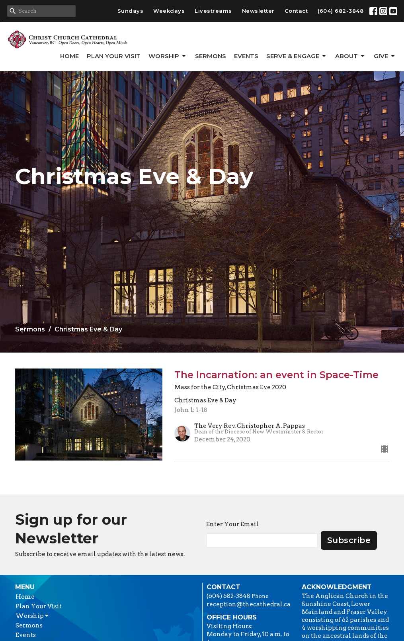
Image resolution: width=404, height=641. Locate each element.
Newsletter (258, 11)
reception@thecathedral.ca (249, 604)
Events (246, 56)
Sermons (210, 56)
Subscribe (349, 540)
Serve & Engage (296, 56)
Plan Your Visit (114, 56)
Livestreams (213, 11)
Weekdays (169, 11)
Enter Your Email (232, 524)
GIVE (385, 56)
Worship (167, 56)
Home (69, 56)
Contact (296, 11)
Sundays (130, 11)
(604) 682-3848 (340, 11)
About (350, 56)
